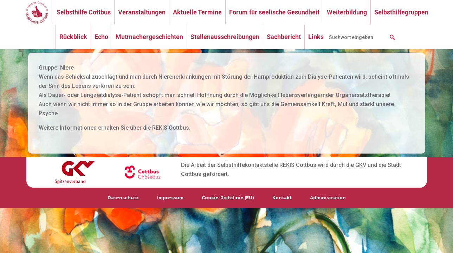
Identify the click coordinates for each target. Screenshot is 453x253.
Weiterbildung (347, 12)
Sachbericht (284, 36)
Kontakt (282, 197)
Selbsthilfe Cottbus (84, 12)
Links (316, 36)
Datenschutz (123, 197)
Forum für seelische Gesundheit (274, 12)
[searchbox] (362, 37)
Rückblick (73, 36)
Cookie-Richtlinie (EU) (228, 197)
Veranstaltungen (142, 12)
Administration (328, 197)
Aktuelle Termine (197, 12)
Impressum (170, 197)
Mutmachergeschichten (149, 36)
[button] (392, 37)
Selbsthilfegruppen (401, 12)
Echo (101, 36)
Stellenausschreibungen (224, 36)
